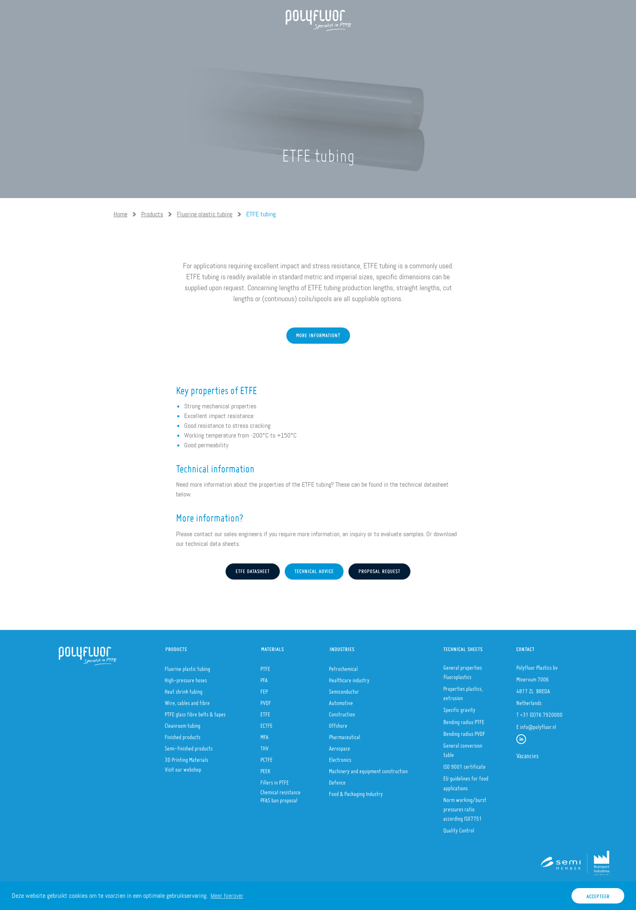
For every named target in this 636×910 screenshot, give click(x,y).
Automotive (341, 700)
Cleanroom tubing (182, 723)
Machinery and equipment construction (368, 768)
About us (172, 45)
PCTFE (266, 757)
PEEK (265, 768)
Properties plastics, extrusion (463, 691)
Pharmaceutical (344, 734)
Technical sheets (463, 647)
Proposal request (379, 569)
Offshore (338, 723)
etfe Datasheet (253, 569)
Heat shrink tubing (183, 689)
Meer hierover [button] (227, 895)
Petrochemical (343, 666)
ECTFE (266, 723)
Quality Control (458, 828)
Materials (262, 45)
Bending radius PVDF (464, 731)
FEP (264, 689)
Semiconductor (344, 689)
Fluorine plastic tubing (204, 214)
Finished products (182, 734)
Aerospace (339, 746)
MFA (264, 734)
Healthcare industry (349, 678)
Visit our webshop (183, 767)
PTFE (265, 666)
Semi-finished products (189, 746)
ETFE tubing (261, 214)
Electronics (340, 757)
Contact (525, 647)
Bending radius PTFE (463, 719)
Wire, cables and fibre (187, 700)
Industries (311, 45)
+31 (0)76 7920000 (541, 712)
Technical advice (314, 569)
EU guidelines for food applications (465, 781)
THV (264, 746)
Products (217, 45)
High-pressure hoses (186, 678)
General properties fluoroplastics (462, 670)
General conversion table (462, 748)
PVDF (265, 700)
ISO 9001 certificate (464, 764)
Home (135, 45)
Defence (337, 780)
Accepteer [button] (598, 894)
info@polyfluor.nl (538, 724)
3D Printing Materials (186, 757)
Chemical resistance (280, 790)
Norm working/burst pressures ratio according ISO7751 (464, 807)
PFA (264, 678)
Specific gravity (459, 707)
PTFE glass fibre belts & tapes (195, 712)
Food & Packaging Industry (356, 791)
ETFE (265, 712)
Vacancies (527, 753)
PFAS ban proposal (278, 798)
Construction (342, 712)
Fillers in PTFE (274, 780)
